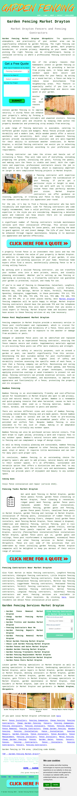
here (64, 597)
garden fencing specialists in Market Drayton (35, 665)
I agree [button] (47, 785)
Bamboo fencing (10, 393)
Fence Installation (52, 731)
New (10, 777)
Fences (51, 726)
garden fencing (27, 519)
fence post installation (59, 505)
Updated (31, 777)
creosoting (65, 497)
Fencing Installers (12, 726)
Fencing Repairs (65, 726)
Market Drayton (67, 299)
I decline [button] (55, 785)
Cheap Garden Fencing (29, 723)
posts (40, 535)
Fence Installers (18, 720)
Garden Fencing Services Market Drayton (33, 605)
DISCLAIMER (69, 15)
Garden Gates (46, 739)
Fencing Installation (25, 731)
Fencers (47, 723)
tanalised (56, 510)
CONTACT (60, 15)
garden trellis (56, 527)
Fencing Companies (38, 720)
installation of (10, 516)
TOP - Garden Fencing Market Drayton (21, 754)
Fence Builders (59, 734)
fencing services (40, 540)
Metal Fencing (66, 737)
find (10, 573)
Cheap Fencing (57, 720)
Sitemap (3, 777)
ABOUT (52, 15)
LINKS (45, 15)
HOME (39, 15)
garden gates (51, 508)
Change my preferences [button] (52, 789)
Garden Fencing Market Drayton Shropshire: (28, 39)
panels (31, 497)
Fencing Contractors (30, 729)
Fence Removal (9, 729)
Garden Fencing (20, 734)
